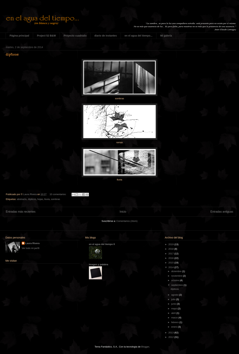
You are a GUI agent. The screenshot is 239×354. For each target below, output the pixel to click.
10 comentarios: (58, 194)
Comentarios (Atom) (126, 221)
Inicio (123, 211)
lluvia (47, 199)
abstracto (21, 199)
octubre (175, 280)
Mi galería (166, 35)
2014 (171, 267)
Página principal (19, 35)
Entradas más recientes (20, 211)
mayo (174, 308)
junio (174, 303)
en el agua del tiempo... (138, 35)
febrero (175, 322)
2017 (171, 253)
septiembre (177, 285)
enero (174, 326)
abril (173, 313)
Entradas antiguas (221, 211)
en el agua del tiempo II (102, 244)
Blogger (145, 346)
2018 (171, 249)
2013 (171, 332)
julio (173, 299)
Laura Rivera (32, 243)
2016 (171, 258)
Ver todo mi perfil (30, 248)
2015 (171, 262)
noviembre (177, 275)
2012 (171, 337)
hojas (40, 199)
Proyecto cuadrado (75, 35)
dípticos (12, 54)
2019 (171, 244)
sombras (55, 199)
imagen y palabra (98, 264)
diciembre (176, 271)
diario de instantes (105, 35)
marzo (175, 317)
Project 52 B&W (46, 35)
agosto (175, 294)
